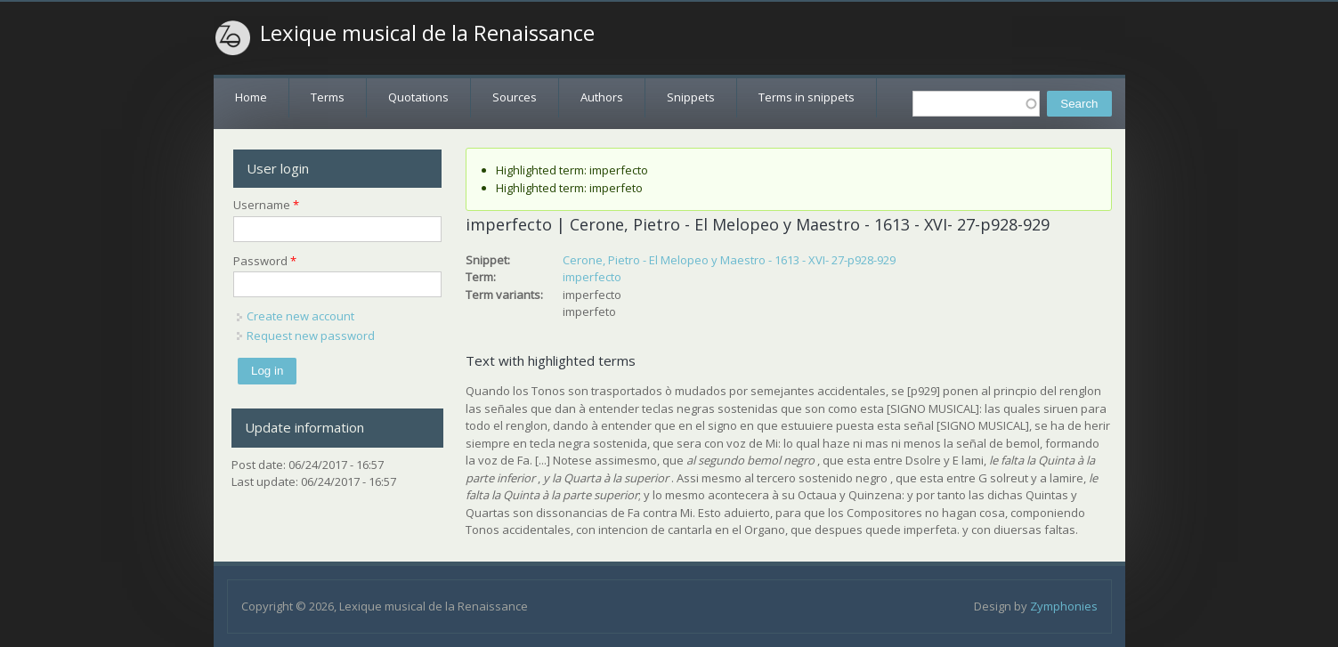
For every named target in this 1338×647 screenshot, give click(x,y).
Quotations (418, 97)
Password (264, 261)
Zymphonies (1064, 606)
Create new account (300, 316)
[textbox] (976, 104)
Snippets (691, 97)
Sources (514, 97)
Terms (328, 97)
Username (266, 205)
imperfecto (592, 277)
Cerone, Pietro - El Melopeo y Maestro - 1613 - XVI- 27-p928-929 (729, 260)
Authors (601, 97)
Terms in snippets (806, 97)
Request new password (311, 336)
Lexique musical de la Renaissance (427, 33)
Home (251, 97)
